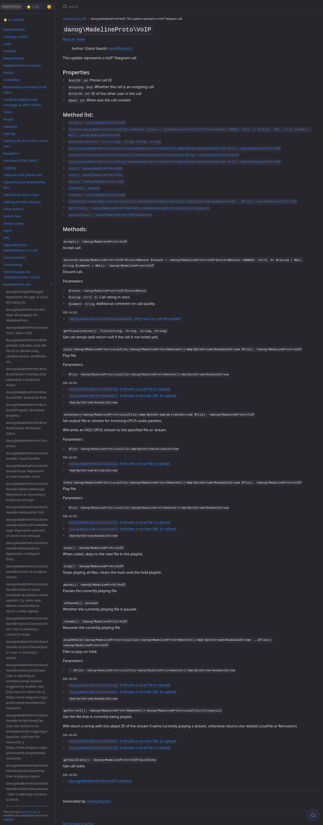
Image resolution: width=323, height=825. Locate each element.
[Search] (116, 6)
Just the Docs (29, 812)
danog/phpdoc (99, 793)
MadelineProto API (74, 19)
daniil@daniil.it (120, 47)
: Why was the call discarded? (124, 316)
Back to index (74, 38)
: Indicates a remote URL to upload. (122, 392)
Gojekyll (8, 819)
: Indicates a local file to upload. (119, 385)
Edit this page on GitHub (78, 816)
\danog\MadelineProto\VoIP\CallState (99, 772)
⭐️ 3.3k (32, 6)
